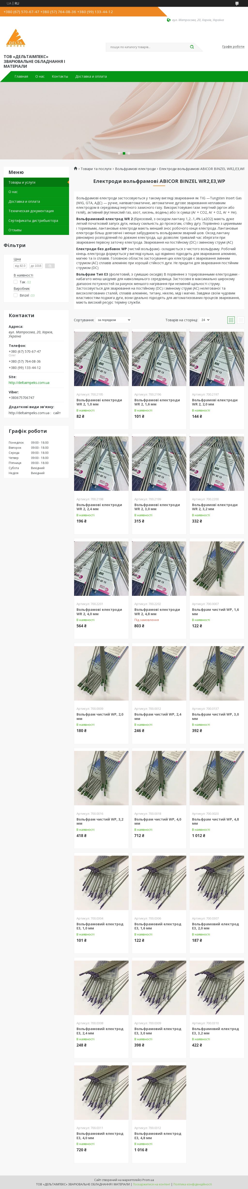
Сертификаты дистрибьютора (33, 220)
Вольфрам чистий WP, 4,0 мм (157, 821)
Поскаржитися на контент (151, 1184)
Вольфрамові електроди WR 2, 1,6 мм (157, 402)
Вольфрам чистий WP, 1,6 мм (215, 611)
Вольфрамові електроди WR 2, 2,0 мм (215, 402)
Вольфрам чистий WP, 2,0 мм (100, 716)
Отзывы (15, 230)
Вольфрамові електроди (135, 169)
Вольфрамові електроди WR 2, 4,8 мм (157, 611)
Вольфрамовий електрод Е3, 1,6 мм (157, 926)
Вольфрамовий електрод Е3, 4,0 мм (100, 1135)
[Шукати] (192, 47)
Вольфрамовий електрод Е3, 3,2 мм (215, 1030)
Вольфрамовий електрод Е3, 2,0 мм (215, 926)
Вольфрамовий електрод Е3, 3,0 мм (157, 1030)
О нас (40, 76)
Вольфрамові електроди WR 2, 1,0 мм (99, 402)
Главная (21, 76)
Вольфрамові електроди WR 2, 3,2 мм (215, 506)
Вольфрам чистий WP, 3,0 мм (215, 716)
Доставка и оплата (91, 76)
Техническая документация (31, 211)
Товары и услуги (21, 182)
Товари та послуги (96, 169)
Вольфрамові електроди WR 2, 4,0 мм (99, 611)
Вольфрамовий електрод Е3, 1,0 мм (100, 926)
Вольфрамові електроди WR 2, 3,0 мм (157, 506)
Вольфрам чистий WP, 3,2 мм (100, 821)
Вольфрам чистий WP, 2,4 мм (157, 716)
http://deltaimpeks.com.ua (29, 383)
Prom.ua (148, 1180)
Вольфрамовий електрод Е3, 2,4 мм (100, 1030)
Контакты (60, 76)
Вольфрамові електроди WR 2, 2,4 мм (99, 506)
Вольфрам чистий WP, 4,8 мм (215, 821)
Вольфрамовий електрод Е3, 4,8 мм (157, 1135)
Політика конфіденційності (192, 1184)
